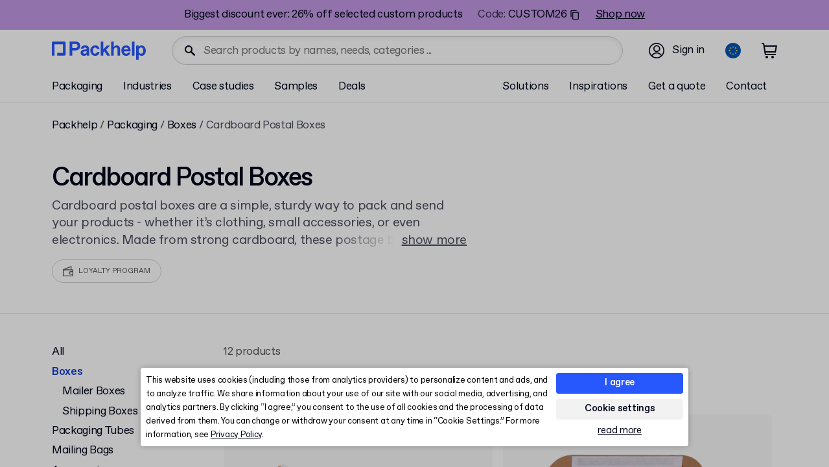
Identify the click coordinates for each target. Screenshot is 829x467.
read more (619, 431)
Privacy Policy (236, 434)
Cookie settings (620, 408)
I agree (620, 382)
